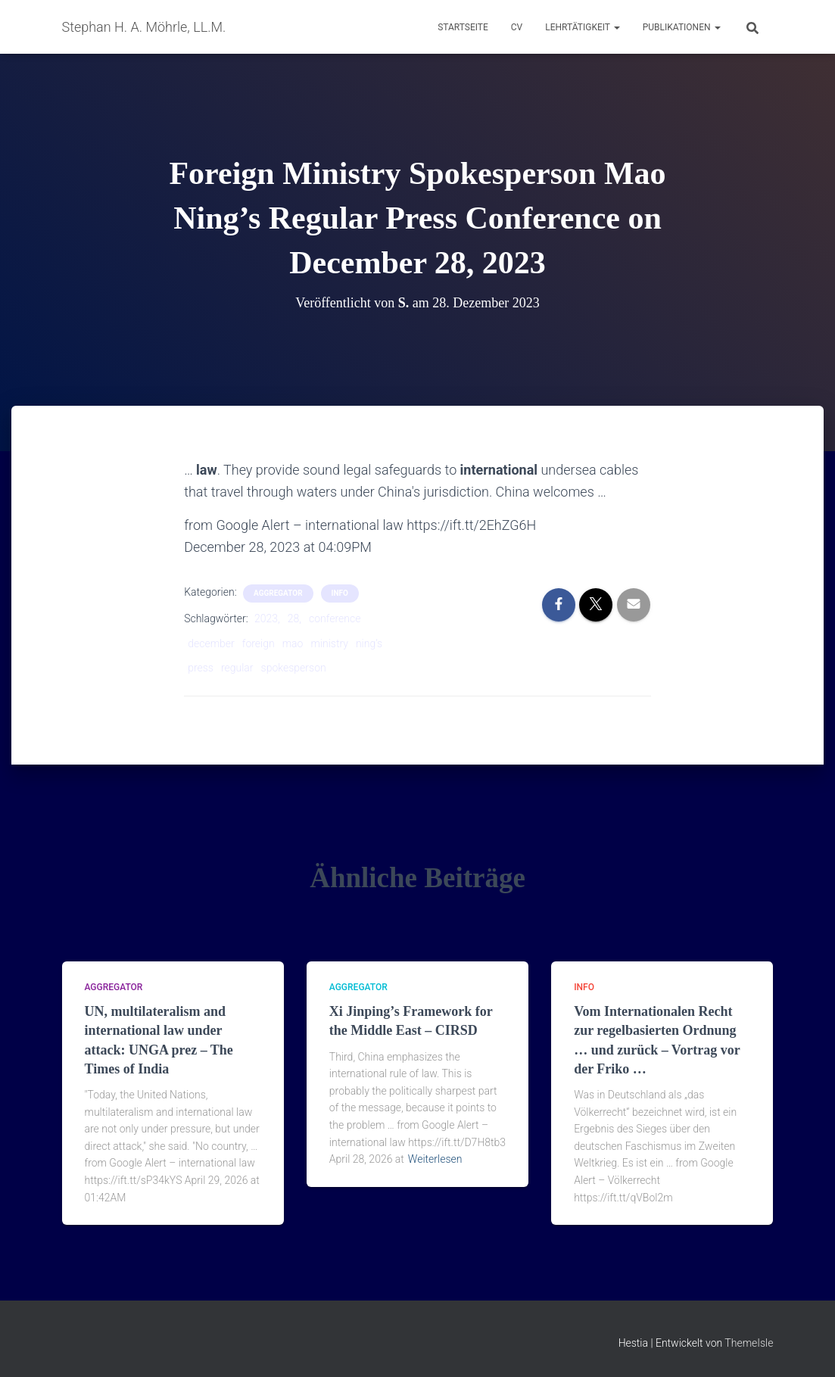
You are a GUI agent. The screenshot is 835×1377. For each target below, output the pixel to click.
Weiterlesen (435, 1159)
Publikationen (682, 27)
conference (334, 618)
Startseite (463, 27)
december (211, 643)
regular (237, 668)
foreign (258, 643)
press (200, 668)
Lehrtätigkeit (582, 27)
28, (294, 618)
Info (340, 593)
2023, (267, 618)
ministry (329, 643)
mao (293, 643)
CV (516, 27)
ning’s (369, 643)
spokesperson (293, 668)
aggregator (278, 593)
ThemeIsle (748, 1343)
